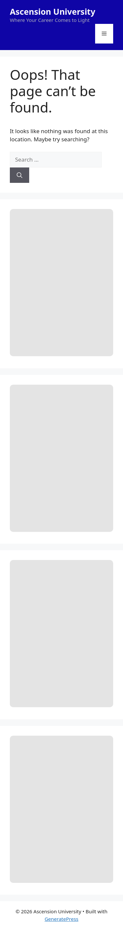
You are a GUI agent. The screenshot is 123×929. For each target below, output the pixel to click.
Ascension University (52, 11)
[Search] (19, 175)
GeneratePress (61, 919)
